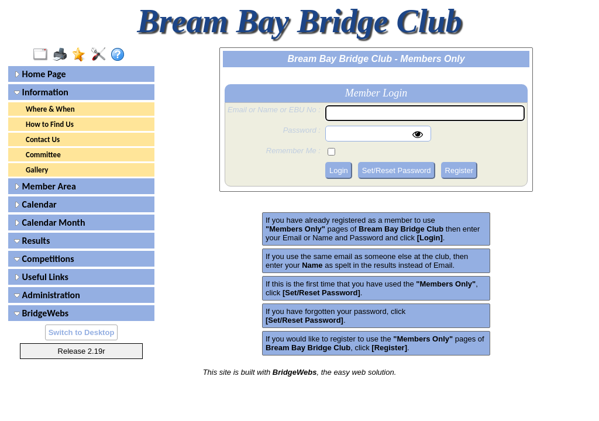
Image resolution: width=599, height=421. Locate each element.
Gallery (37, 169)
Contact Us (43, 139)
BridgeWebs (41, 313)
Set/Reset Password (396, 170)
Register (459, 170)
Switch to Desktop (82, 332)
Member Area (45, 186)
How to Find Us (50, 124)
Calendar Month (49, 222)
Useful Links (41, 276)
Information (41, 92)
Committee (43, 154)
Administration (47, 295)
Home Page (40, 74)
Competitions (44, 258)
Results (32, 240)
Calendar (35, 204)
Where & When (50, 109)
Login (338, 170)
